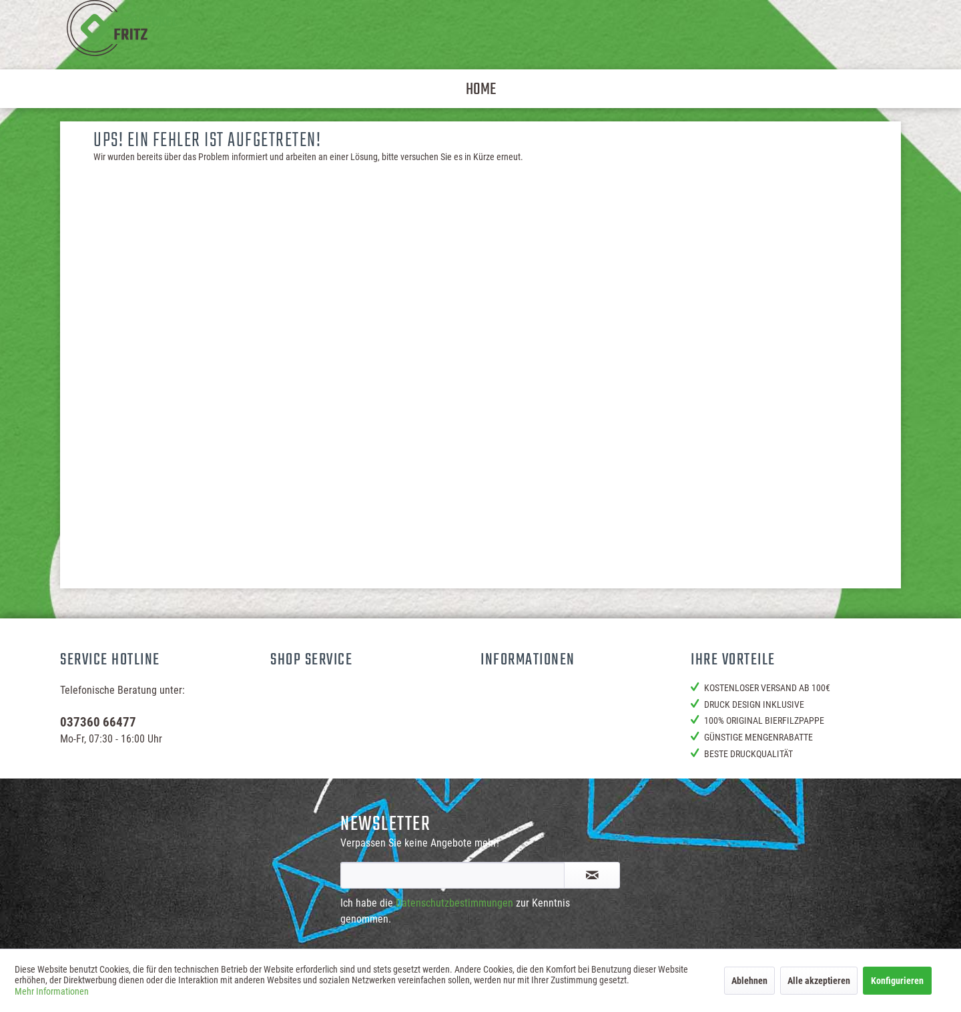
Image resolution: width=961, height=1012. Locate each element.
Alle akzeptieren (818, 980)
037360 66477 (98, 722)
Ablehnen (749, 980)
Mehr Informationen (52, 991)
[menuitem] (480, 88)
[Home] (480, 88)
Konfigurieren (897, 980)
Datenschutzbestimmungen (454, 903)
